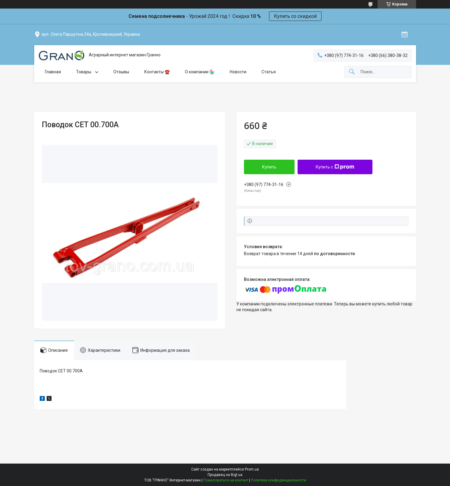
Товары (84, 71)
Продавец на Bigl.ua (225, 475)
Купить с (335, 167)
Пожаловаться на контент (225, 480)
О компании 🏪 (200, 71)
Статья (269, 71)
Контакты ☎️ (157, 71)
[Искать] (352, 72)
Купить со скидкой (295, 16)
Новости (238, 71)
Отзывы (121, 71)
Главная (53, 71)
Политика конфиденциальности (278, 480)
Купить (269, 167)
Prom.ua (252, 469)
